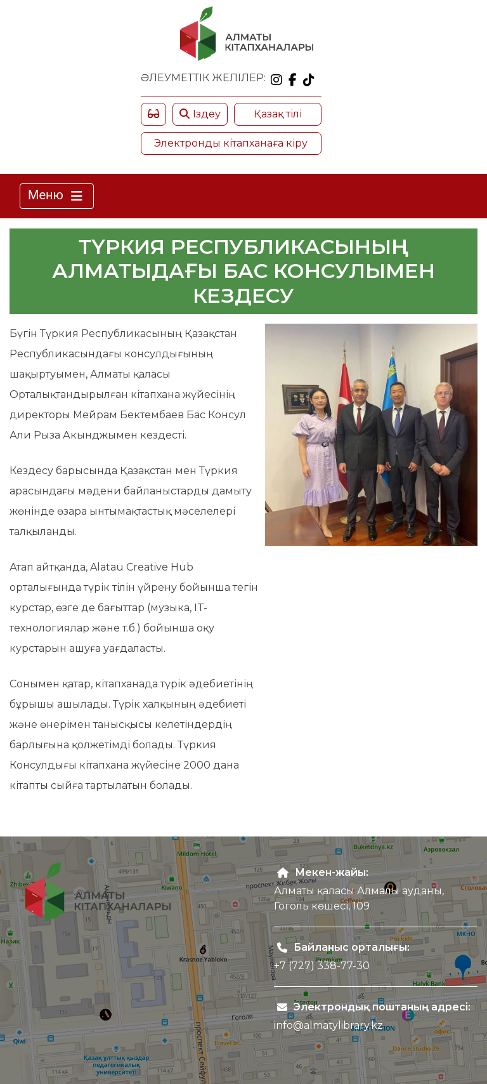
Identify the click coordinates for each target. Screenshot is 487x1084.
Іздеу (200, 114)
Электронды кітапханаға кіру (231, 143)
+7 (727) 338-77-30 (322, 966)
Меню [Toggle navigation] (57, 196)
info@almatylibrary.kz (328, 1025)
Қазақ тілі (278, 114)
